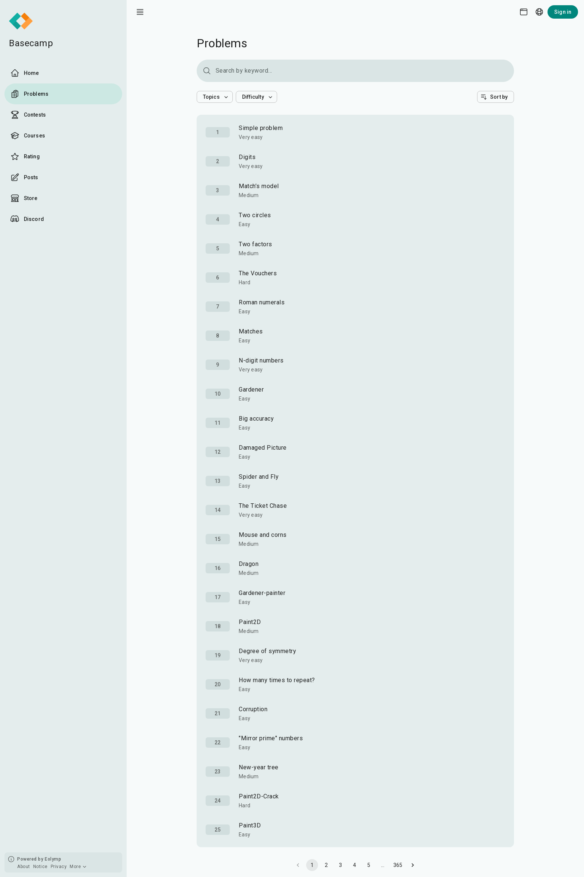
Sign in (562, 12)
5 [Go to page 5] (368, 865)
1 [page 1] (312, 865)
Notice (40, 866)
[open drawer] (140, 11)
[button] (215, 97)
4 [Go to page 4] (354, 865)
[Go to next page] (413, 865)
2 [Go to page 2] (326, 865)
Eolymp (53, 859)
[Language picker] (539, 11)
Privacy (59, 866)
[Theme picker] (523, 11)
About (23, 866)
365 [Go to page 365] (398, 865)
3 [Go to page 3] (340, 865)
